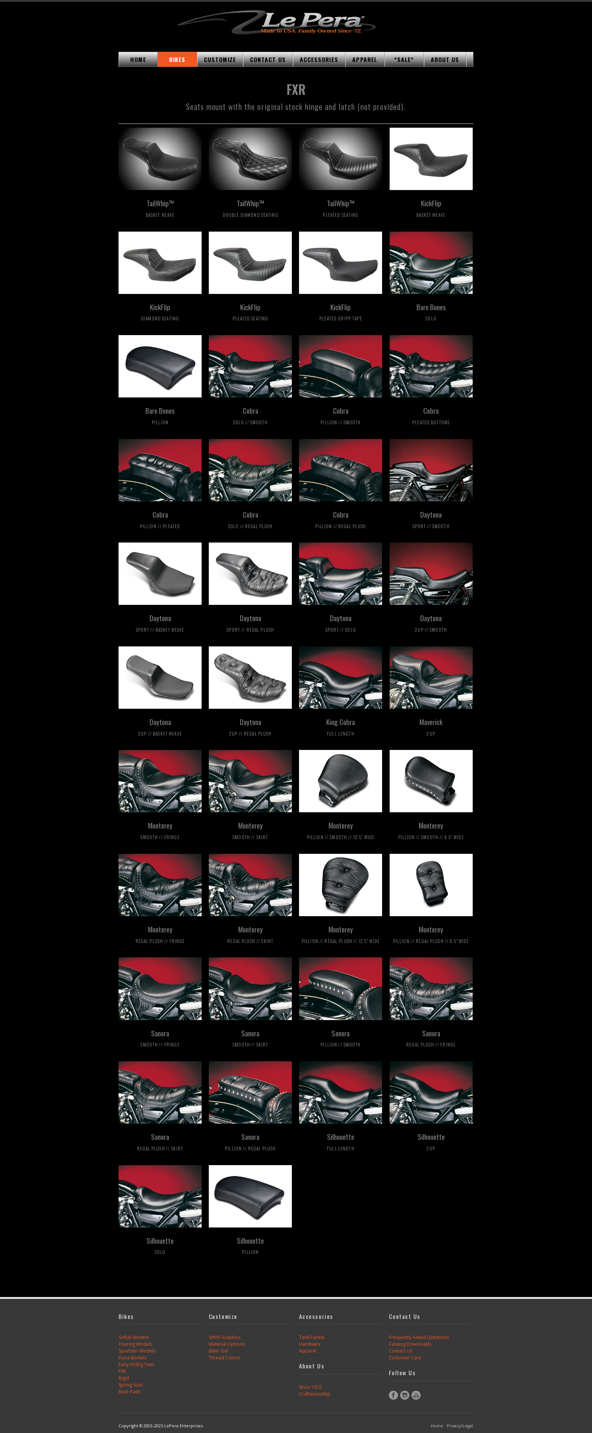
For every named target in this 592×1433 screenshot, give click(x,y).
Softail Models (134, 1337)
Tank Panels (311, 1337)
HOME (138, 59)
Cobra (250, 415)
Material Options (227, 1344)
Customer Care (405, 1357)
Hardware (310, 1344)
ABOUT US (445, 59)
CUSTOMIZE (220, 59)
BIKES (177, 59)
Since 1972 (310, 1387)
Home (437, 1425)
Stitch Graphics (224, 1337)
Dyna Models (132, 1357)
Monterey (159, 830)
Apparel (307, 1351)
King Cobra (340, 726)
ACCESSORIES (319, 59)
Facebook (393, 1395)
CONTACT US (268, 59)
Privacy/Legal (460, 1425)
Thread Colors (224, 1357)
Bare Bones (431, 311)
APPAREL (364, 59)
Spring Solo (131, 1385)
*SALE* (404, 59)
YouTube (416, 1395)
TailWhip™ (160, 208)
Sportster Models (137, 1351)
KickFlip (431, 208)
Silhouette (341, 1141)
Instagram (404, 1395)
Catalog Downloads (410, 1344)
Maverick (430, 726)
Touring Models (135, 1344)
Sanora (159, 1038)
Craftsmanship (314, 1394)
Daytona (431, 519)
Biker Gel (218, 1351)
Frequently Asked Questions (419, 1337)
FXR (122, 1371)
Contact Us (400, 1351)
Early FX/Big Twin (136, 1364)
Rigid (124, 1378)
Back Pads (129, 1391)
